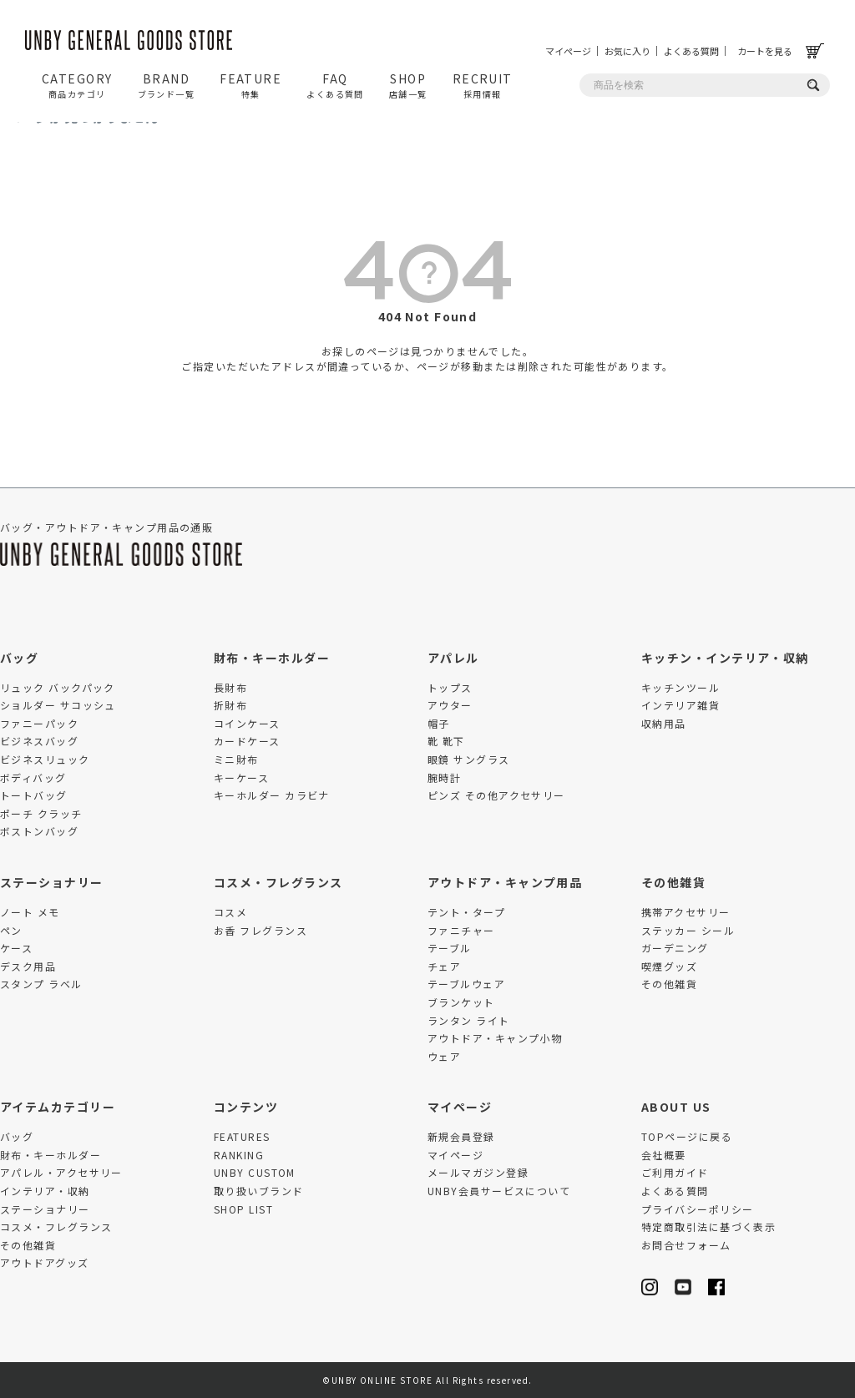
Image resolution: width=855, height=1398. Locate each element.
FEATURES (242, 1136)
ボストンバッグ (39, 831)
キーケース (241, 777)
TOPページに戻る (686, 1136)
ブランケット (461, 1002)
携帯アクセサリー (686, 912)
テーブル (450, 948)
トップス (450, 687)
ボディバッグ (33, 777)
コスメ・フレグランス (278, 882)
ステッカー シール (688, 930)
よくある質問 (691, 51)
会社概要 (663, 1155)
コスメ (230, 912)
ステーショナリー (52, 882)
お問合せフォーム (686, 1245)
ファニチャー (461, 930)
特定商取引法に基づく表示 (708, 1226)
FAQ (335, 85)
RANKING (239, 1155)
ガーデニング (675, 948)
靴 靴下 (446, 741)
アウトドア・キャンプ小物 (495, 1038)
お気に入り (627, 51)
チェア (444, 966)
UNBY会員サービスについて (499, 1191)
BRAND (166, 85)
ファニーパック (39, 723)
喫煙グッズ (669, 966)
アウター (450, 705)
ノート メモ (30, 912)
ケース (16, 948)
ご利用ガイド (675, 1172)
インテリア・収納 (45, 1191)
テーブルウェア (466, 984)
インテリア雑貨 (680, 705)
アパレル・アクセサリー (61, 1172)
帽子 (439, 723)
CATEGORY (77, 85)
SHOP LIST (243, 1209)
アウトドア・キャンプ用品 (505, 882)
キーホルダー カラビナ (272, 795)
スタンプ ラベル (41, 984)
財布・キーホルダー (272, 657)
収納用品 (663, 723)
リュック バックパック (57, 687)
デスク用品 (28, 966)
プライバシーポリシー (697, 1209)
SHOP (408, 85)
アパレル (453, 657)
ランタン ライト (469, 1020)
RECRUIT (483, 85)
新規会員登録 (461, 1136)
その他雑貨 (673, 882)
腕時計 (444, 777)
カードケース (247, 741)
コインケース (247, 723)
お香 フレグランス (260, 930)
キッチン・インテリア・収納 (725, 657)
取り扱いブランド (259, 1191)
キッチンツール (680, 687)
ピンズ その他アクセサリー (496, 795)
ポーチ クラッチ (41, 813)
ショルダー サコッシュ (58, 705)
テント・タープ (466, 912)
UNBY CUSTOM (255, 1172)
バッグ (19, 657)
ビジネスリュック (45, 759)
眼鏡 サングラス (469, 759)
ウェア (444, 1056)
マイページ (568, 51)
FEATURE (250, 85)
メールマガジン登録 (478, 1172)
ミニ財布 (236, 759)
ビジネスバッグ (39, 741)
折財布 (230, 705)
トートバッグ (34, 795)
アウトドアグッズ (44, 1262)
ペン (11, 930)
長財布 (230, 687)
